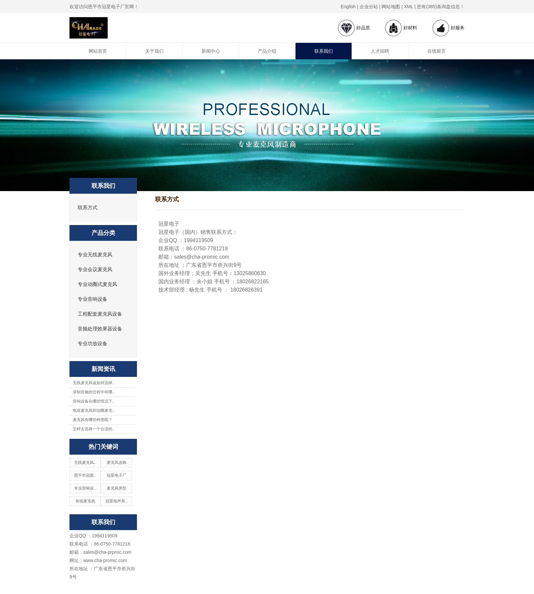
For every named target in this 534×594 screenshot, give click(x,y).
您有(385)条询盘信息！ (441, 6)
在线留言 (436, 51)
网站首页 (98, 51)
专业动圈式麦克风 (97, 284)
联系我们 (323, 51)
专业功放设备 (92, 343)
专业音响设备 (92, 299)
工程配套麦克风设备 (100, 314)
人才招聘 (380, 51)
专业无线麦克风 (95, 254)
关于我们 (154, 51)
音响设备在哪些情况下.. (94, 401)
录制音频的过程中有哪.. (94, 392)
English (348, 6)
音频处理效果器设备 (100, 328)
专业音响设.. (85, 488)
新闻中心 (210, 51)
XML (408, 6)
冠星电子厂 (116, 475)
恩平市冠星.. (85, 475)
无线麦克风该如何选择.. (94, 383)
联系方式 (87, 207)
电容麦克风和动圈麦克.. (94, 410)
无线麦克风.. (85, 462)
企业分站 (369, 6)
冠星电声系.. (116, 501)
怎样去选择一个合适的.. (94, 429)
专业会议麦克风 (95, 269)
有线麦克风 (85, 501)
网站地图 (391, 6)
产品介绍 (267, 51)
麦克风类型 (116, 488)
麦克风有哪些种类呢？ (92, 419)
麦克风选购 (116, 462)
